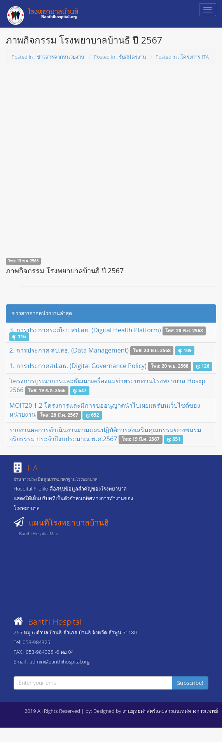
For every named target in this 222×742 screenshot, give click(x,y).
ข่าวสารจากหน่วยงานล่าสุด (42, 313)
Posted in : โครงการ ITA (182, 56)
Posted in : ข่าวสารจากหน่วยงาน (48, 56)
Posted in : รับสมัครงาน (120, 56)
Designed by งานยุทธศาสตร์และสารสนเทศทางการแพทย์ (155, 710)
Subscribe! (190, 682)
